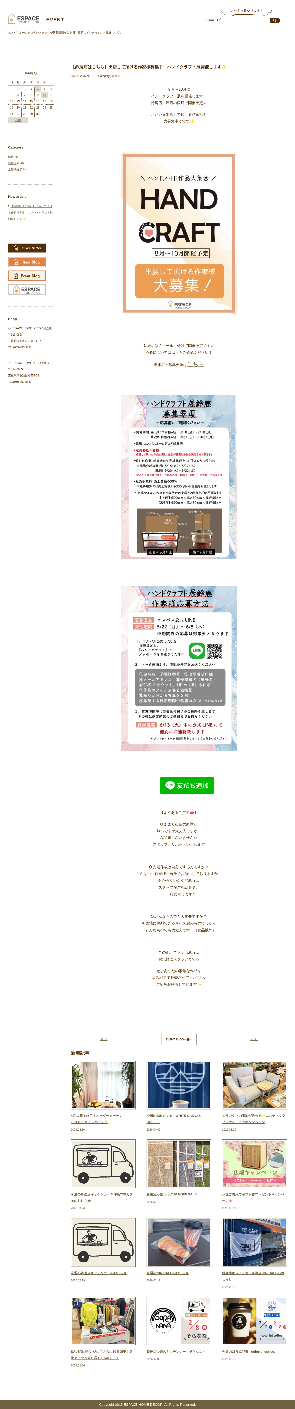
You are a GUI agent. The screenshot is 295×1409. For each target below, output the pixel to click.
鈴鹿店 (116, 76)
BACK (104, 1039)
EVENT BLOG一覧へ (179, 1039)
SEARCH (211, 20)
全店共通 (13, 169)
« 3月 (18, 120)
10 (44, 95)
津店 (11, 156)
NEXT (254, 1039)
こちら (195, 364)
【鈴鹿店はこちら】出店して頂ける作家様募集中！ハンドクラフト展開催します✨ (30, 212)
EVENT (58, 19)
